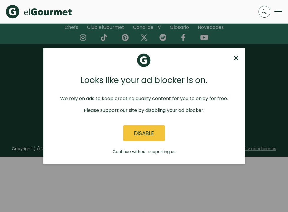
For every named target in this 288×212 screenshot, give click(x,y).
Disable (144, 133)
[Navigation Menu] (276, 11)
